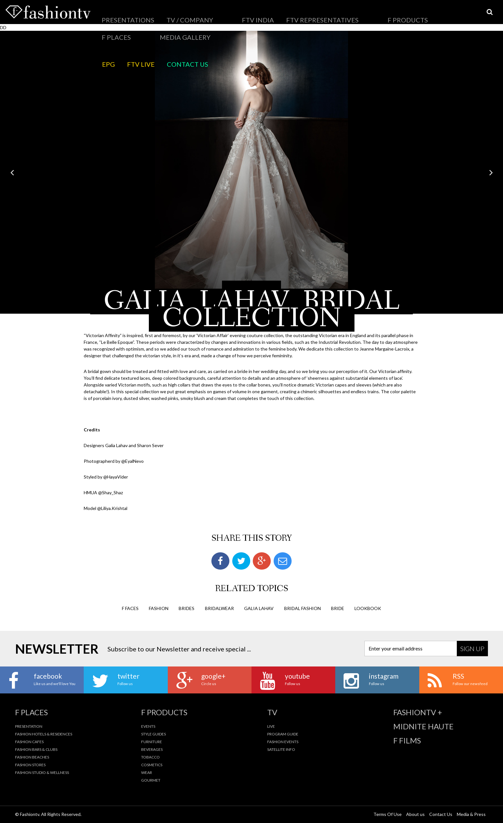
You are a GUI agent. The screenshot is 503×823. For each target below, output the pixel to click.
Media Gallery (334, 14)
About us (415, 814)
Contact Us (424, 14)
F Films (407, 740)
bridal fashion (302, 607)
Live (271, 726)
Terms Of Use (387, 814)
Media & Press (471, 814)
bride (337, 607)
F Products (272, 14)
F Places (302, 14)
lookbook (367, 607)
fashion (158, 607)
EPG (374, 14)
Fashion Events (282, 741)
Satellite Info (281, 749)
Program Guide (282, 733)
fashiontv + (417, 712)
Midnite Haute (423, 726)
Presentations (115, 14)
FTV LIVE (394, 14)
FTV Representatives (228, 14)
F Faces (130, 607)
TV (272, 712)
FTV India (188, 14)
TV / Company (155, 14)
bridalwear (219, 607)
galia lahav (259, 607)
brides (186, 607)
